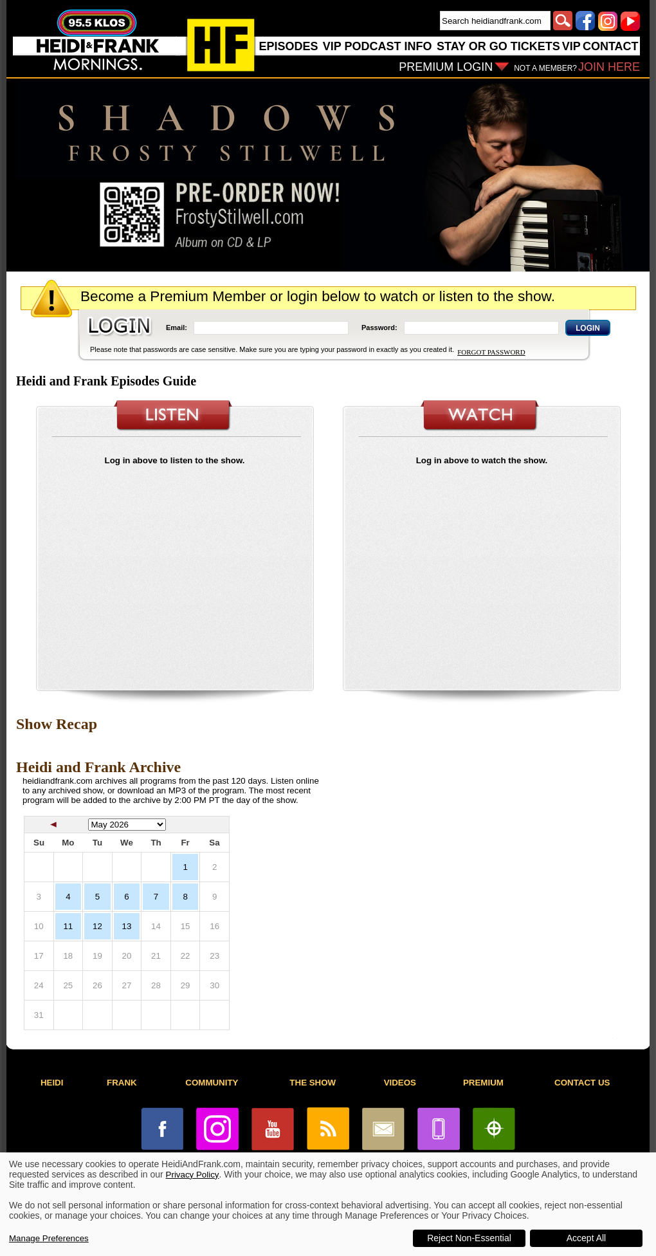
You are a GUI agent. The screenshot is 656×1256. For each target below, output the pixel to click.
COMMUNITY (211, 1082)
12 (97, 926)
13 (127, 926)
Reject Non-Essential (469, 1238)
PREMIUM (483, 1082)
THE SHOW (312, 1082)
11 (68, 926)
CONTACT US (582, 1082)
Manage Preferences (49, 1238)
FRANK (122, 1082)
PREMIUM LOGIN (446, 67)
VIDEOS (400, 1082)
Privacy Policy (192, 1174)
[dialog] (328, 1204)
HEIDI (52, 1082)
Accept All (586, 1238)
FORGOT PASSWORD (491, 352)
